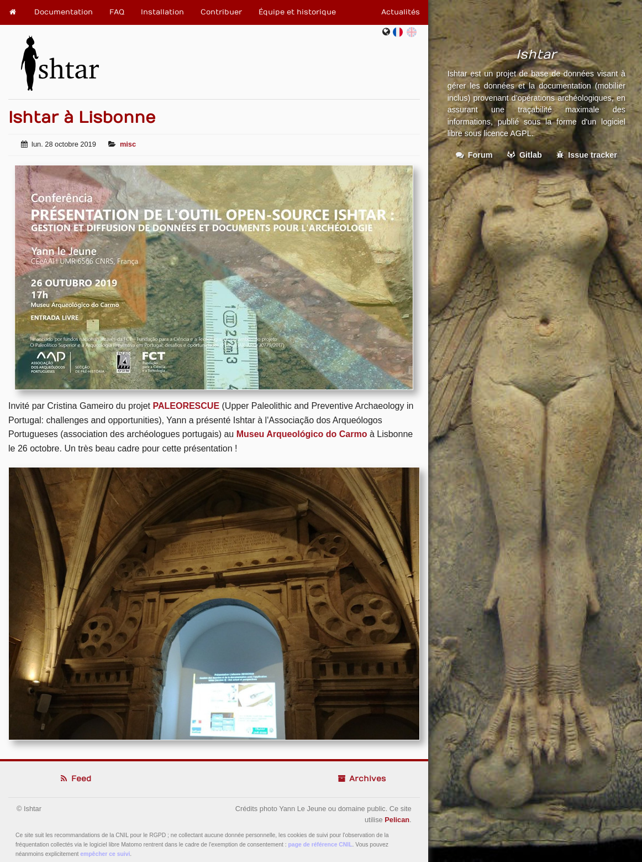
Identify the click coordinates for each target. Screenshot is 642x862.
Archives (361, 778)
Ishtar (59, 58)
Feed (75, 778)
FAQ (116, 12)
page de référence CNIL (320, 845)
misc (128, 144)
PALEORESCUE (185, 406)
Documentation (63, 12)
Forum (474, 154)
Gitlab (524, 154)
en (412, 32)
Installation (162, 12)
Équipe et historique (297, 12)
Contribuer (221, 12)
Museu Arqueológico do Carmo (301, 434)
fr (400, 32)
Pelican (397, 820)
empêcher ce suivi (105, 854)
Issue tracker (586, 154)
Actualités (400, 12)
